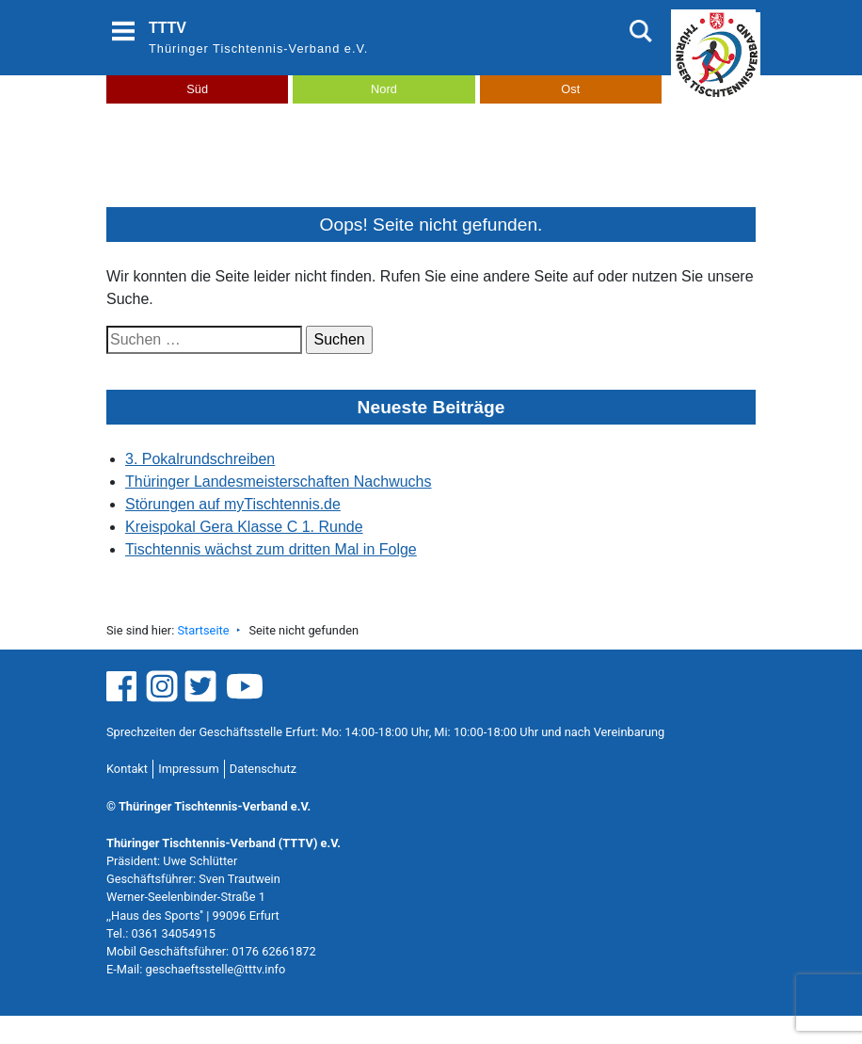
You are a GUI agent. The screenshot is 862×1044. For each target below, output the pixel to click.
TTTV (167, 28)
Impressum (188, 769)
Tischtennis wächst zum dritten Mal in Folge (271, 549)
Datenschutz (263, 769)
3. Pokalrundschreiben (200, 459)
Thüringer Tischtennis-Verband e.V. (258, 48)
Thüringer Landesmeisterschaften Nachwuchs (278, 482)
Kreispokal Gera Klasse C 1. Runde (244, 527)
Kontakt (127, 769)
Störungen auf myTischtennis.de (233, 504)
